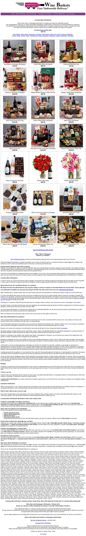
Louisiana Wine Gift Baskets (43, 523)
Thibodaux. (71, 35)
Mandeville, (64, 35)
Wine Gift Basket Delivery (18, 259)
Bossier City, (53, 34)
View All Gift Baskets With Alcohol (43, 250)
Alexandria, (70, 34)
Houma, (14, 35)
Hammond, (46, 35)
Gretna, (40, 35)
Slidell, (19, 35)
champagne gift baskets (66, 289)
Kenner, (59, 34)
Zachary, (58, 35)
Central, (23, 35)
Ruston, (28, 35)
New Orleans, (17, 34)
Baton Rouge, (25, 34)
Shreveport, (32, 34)
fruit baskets (64, 328)
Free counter (43, 534)
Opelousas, (52, 35)
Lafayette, (38, 34)
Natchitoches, (34, 35)
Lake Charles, (46, 34)
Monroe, (64, 34)
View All (43, 31)
